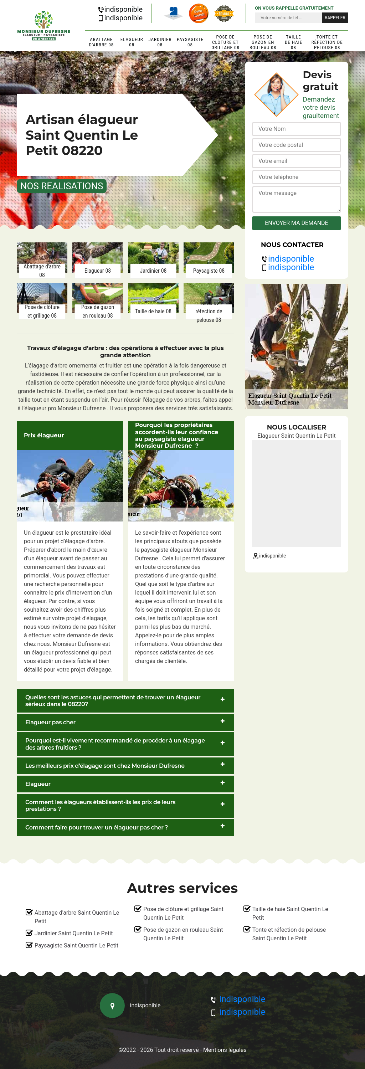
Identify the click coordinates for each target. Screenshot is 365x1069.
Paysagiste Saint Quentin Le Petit (76, 945)
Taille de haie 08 (293, 42)
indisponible (120, 9)
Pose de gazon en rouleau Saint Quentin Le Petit (183, 934)
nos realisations (61, 186)
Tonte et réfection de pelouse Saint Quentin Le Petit (289, 934)
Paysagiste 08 (190, 42)
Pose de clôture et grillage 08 (225, 42)
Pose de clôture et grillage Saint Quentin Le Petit (183, 913)
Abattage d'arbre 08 (101, 42)
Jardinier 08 (159, 42)
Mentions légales (224, 1050)
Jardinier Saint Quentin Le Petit (74, 933)
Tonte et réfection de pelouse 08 (327, 42)
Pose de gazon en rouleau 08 (263, 42)
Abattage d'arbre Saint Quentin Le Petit (77, 917)
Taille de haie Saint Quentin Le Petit (290, 913)
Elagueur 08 (131, 42)
